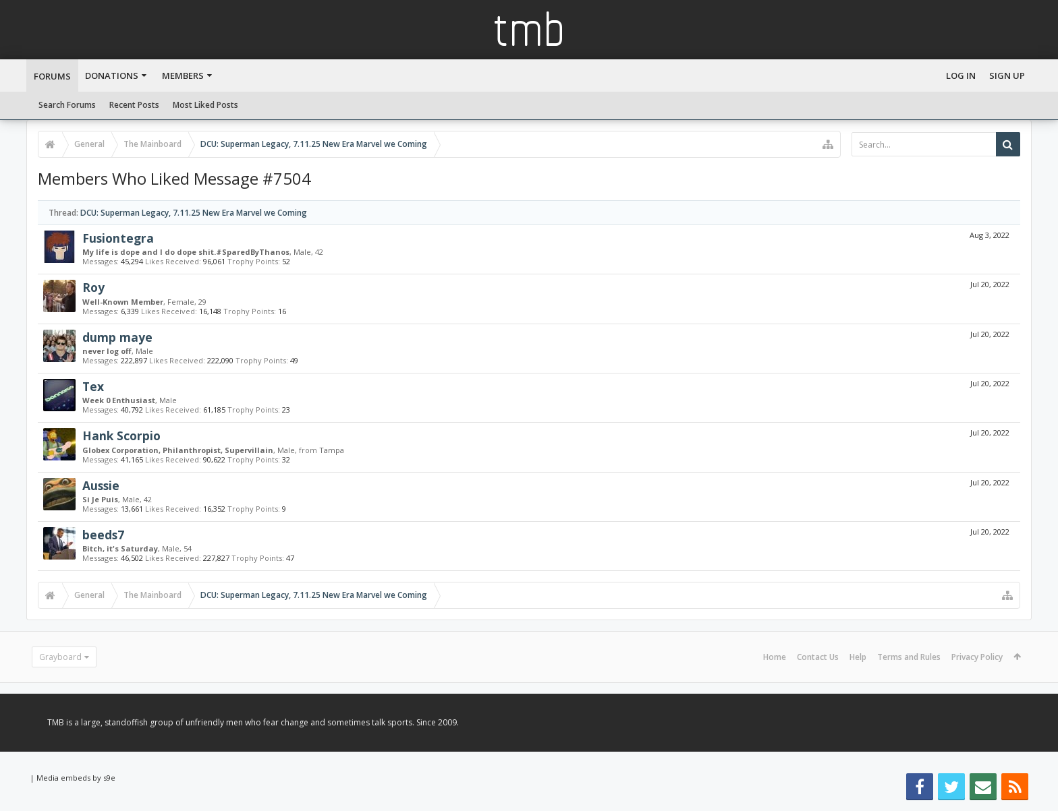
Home (774, 657)
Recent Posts (134, 105)
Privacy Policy (977, 657)
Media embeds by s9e (75, 778)
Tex (93, 386)
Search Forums (67, 105)
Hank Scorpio (121, 435)
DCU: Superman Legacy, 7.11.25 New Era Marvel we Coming (193, 212)
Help (858, 657)
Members (183, 75)
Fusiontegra (118, 238)
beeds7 (103, 535)
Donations (111, 75)
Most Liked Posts (205, 105)
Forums (52, 76)
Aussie (100, 485)
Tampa (331, 450)
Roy (93, 287)
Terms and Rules (909, 657)
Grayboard (60, 657)
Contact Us (818, 657)
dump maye (117, 337)
